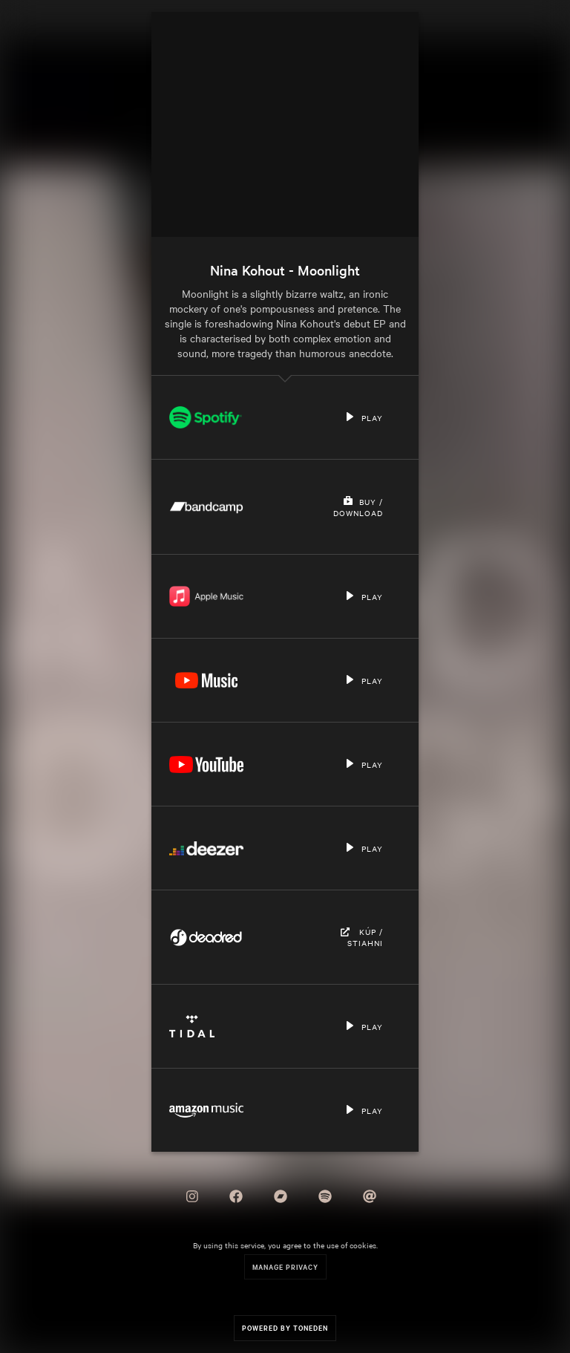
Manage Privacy (285, 1266)
